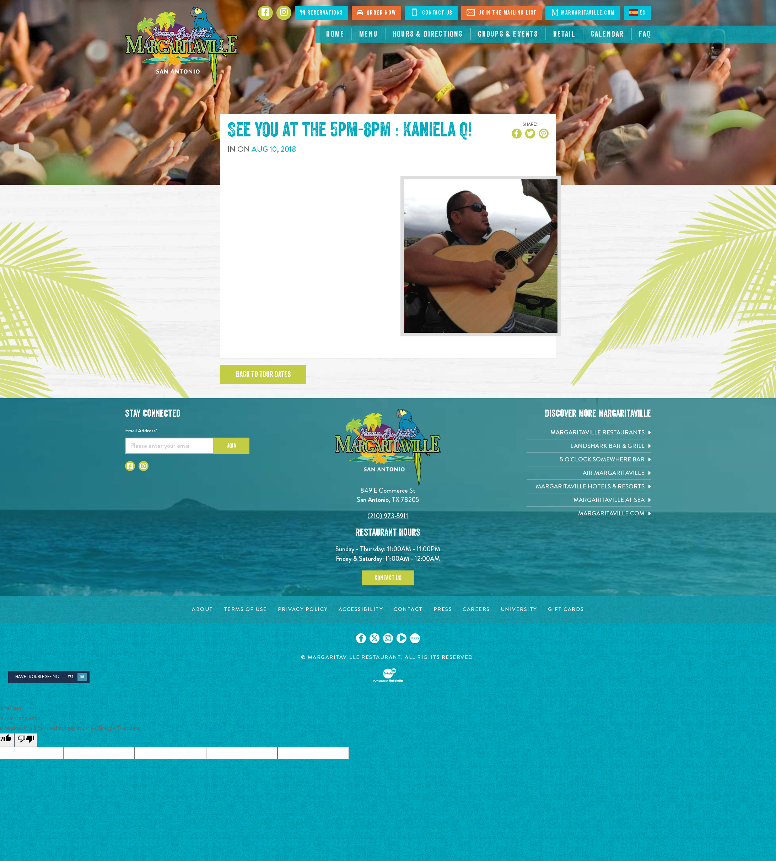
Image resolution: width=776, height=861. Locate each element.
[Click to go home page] (182, 48)
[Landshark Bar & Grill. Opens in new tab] (589, 446)
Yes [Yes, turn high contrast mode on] (70, 677)
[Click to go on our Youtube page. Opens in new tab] (401, 638)
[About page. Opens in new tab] (203, 609)
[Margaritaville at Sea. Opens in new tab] (589, 500)
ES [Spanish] (637, 12)
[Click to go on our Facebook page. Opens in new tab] (361, 638)
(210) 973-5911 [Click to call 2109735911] (387, 516)
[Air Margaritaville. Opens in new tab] (589, 473)
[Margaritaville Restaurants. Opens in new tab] (589, 432)
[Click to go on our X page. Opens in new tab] (374, 638)
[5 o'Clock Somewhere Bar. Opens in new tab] (589, 459)
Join (231, 445)
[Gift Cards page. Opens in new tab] (566, 609)
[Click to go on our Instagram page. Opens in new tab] (388, 638)
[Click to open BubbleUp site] (388, 675)
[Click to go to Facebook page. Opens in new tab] (265, 13)
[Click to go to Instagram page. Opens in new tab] (283, 13)
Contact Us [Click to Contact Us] (431, 12)
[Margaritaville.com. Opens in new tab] (589, 513)
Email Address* (141, 430)
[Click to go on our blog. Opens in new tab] (415, 638)
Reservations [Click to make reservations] (321, 13)
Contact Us (388, 578)
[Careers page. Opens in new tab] (476, 609)
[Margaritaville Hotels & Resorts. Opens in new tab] (589, 486)
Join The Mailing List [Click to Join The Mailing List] (502, 12)
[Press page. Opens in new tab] (443, 609)
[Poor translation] (26, 740)
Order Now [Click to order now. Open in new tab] (376, 13)
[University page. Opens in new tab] (519, 609)
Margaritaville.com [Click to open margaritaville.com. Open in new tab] (583, 12)
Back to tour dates (263, 374)
